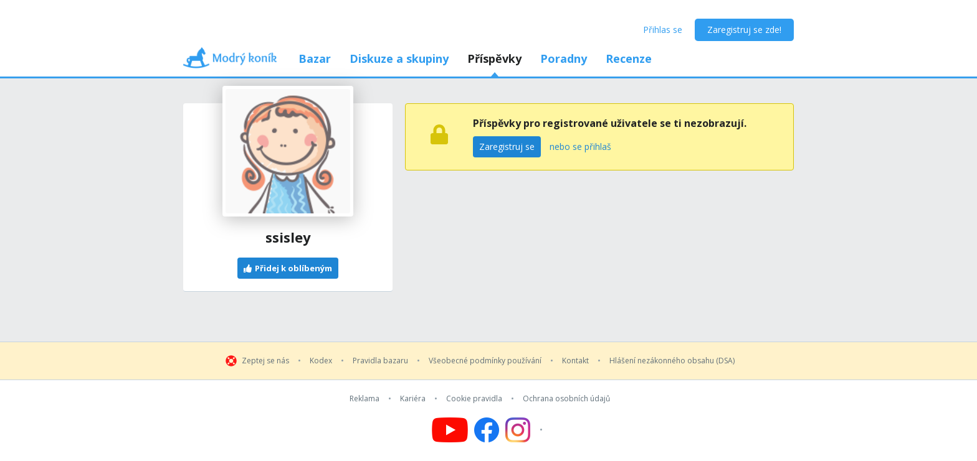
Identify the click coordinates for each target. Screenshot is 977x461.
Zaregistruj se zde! (744, 29)
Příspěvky (494, 58)
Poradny (563, 58)
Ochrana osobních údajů (566, 399)
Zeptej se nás (265, 361)
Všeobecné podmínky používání (485, 361)
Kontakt (575, 361)
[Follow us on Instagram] (525, 429)
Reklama (364, 399)
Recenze (629, 58)
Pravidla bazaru (380, 361)
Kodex (321, 361)
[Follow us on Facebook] (486, 429)
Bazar (314, 58)
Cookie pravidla (474, 399)
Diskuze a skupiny (399, 58)
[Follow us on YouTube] (450, 429)
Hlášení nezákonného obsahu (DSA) (672, 361)
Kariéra (413, 399)
